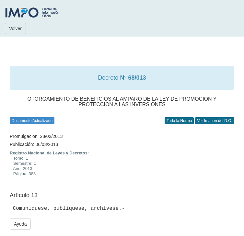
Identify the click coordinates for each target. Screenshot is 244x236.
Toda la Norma (179, 120)
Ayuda (20, 224)
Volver (15, 28)
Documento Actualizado (32, 120)
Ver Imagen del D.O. (214, 120)
